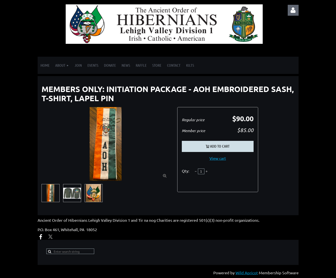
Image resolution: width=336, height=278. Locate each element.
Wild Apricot (247, 272)
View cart (217, 158)
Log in (293, 10)
